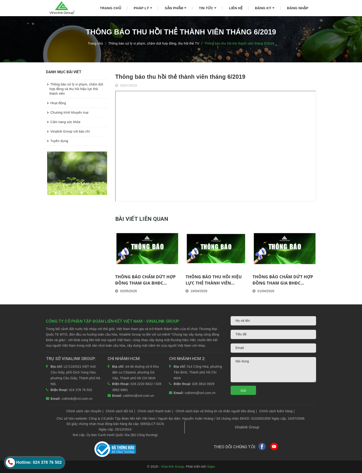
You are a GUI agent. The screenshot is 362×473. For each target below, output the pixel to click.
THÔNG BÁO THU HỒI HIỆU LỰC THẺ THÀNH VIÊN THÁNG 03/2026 (214, 280)
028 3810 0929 (203, 384)
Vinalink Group (247, 427)
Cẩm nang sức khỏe (63, 122)
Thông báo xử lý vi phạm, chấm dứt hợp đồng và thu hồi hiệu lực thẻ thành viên (74, 87)
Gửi (243, 390)
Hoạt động (56, 103)
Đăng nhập (297, 8)
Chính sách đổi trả (120, 411)
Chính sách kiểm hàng (277, 411)
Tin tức (208, 8)
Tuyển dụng (57, 141)
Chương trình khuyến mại (67, 112)
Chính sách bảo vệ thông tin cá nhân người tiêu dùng (216, 411)
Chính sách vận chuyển (84, 411)
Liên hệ (235, 8)
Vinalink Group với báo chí (68, 131)
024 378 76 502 (80, 390)
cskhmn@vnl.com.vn (138, 395)
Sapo (211, 466)
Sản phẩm (175, 8)
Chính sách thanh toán (155, 411)
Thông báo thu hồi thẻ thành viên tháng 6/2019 (180, 76)
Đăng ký (265, 8)
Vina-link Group (172, 466)
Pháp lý (143, 8)
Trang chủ (110, 8)
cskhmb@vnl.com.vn (77, 398)
